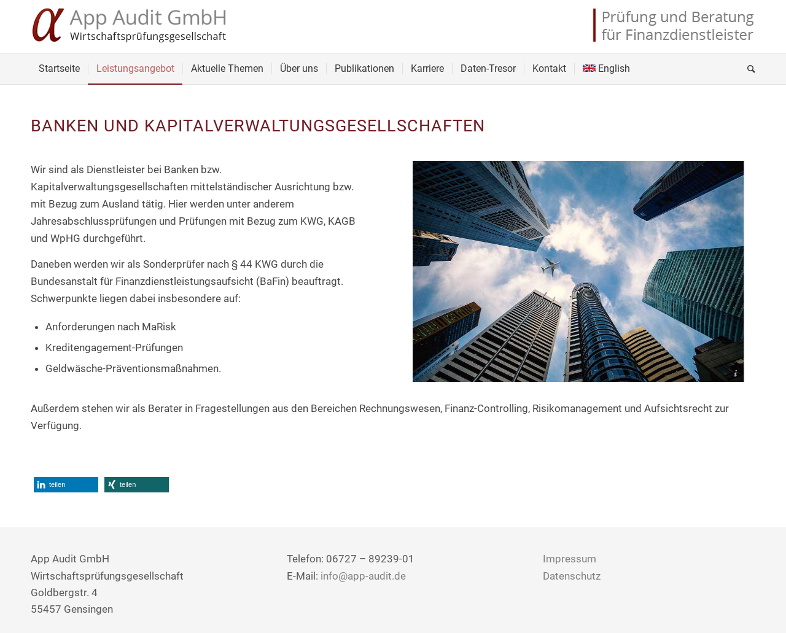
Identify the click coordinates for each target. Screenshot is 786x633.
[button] (66, 484)
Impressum (569, 559)
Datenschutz (572, 576)
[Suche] (747, 68)
